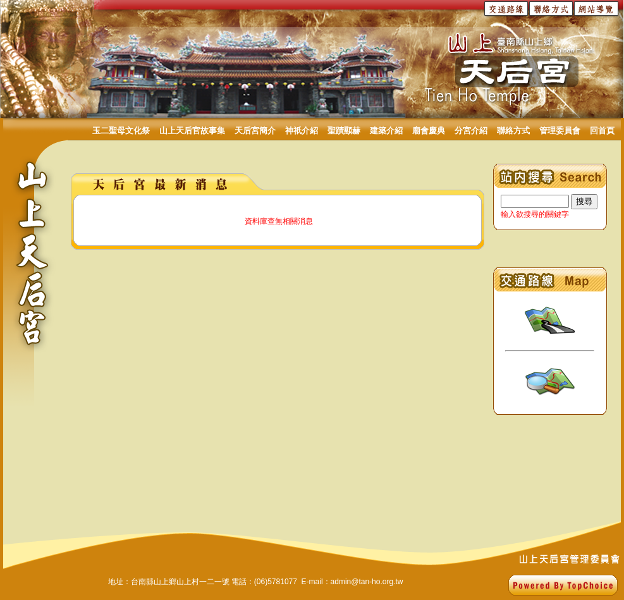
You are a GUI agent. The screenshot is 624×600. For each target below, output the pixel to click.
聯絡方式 (513, 130)
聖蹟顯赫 (343, 130)
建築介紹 (386, 130)
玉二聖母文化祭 (121, 130)
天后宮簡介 (255, 130)
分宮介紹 (471, 130)
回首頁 (602, 130)
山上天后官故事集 (192, 130)
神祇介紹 (301, 130)
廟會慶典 (428, 130)
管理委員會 (559, 130)
